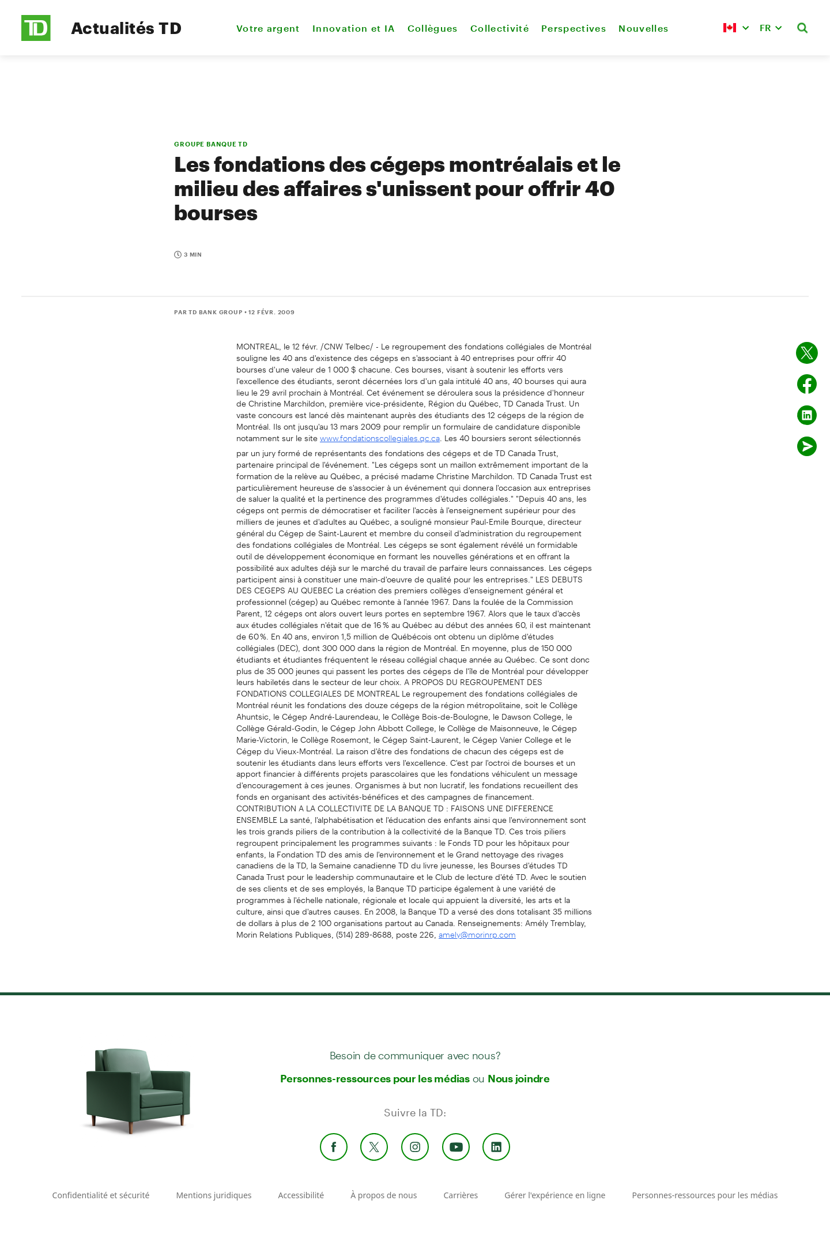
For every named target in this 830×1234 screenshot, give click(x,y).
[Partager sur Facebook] (807, 384)
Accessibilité (301, 1195)
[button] (736, 28)
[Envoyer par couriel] (807, 446)
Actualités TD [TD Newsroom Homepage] (126, 27)
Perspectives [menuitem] (573, 27)
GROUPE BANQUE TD (211, 144)
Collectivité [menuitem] (499, 27)
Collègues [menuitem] (433, 27)
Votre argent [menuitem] (268, 27)
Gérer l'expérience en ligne (554, 1195)
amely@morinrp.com (477, 934)
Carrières (460, 1195)
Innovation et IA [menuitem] (353, 27)
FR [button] (765, 27)
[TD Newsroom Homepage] (36, 37)
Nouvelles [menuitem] (643, 27)
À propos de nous (383, 1195)
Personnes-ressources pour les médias (375, 1078)
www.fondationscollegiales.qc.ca (380, 438)
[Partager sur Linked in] (807, 415)
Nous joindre (519, 1078)
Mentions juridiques (213, 1195)
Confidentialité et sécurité (101, 1195)
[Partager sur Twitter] (807, 352)
